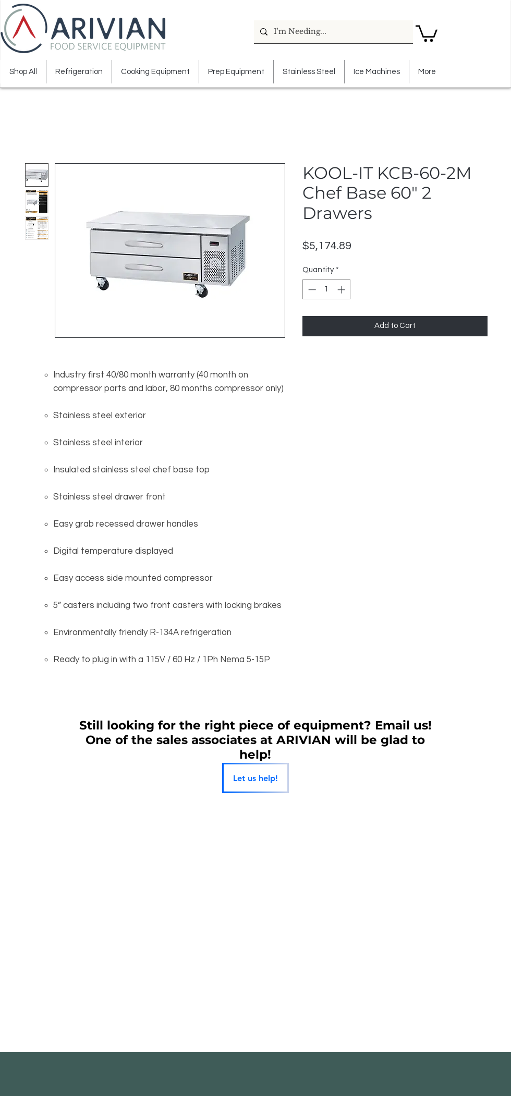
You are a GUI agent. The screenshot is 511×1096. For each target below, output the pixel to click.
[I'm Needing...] (332, 31)
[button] (426, 32)
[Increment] (342, 289)
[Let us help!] (255, 778)
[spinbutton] (326, 289)
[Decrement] (311, 289)
